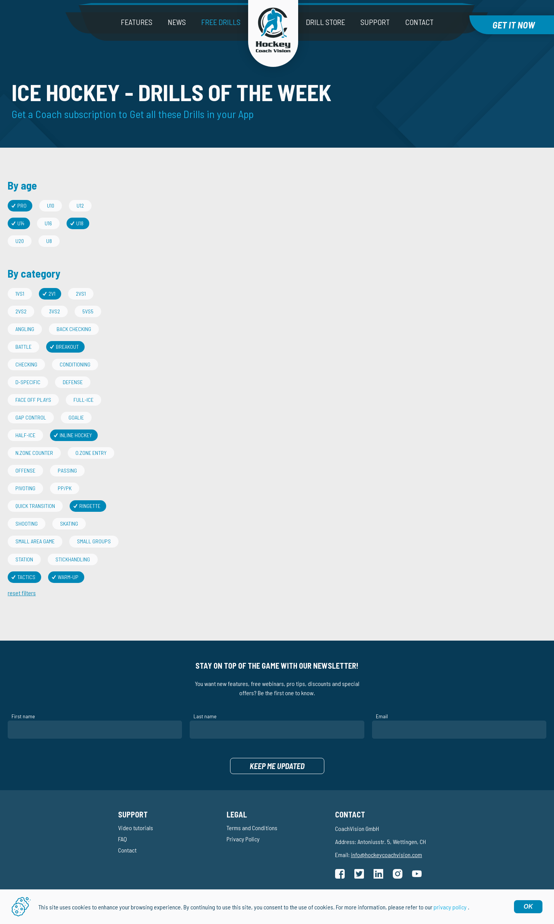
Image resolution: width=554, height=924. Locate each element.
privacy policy (450, 907)
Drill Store (325, 22)
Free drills (220, 22)
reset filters (22, 592)
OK (528, 906)
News (177, 22)
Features (136, 22)
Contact (419, 22)
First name (23, 716)
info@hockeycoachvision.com (386, 854)
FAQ (122, 838)
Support (375, 22)
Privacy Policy (243, 838)
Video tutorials (135, 827)
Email (382, 716)
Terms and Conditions (252, 827)
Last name (205, 716)
